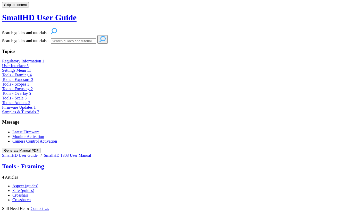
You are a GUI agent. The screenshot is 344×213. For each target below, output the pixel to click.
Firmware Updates (19, 107)
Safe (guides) (23, 190)
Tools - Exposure (17, 79)
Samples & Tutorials (20, 112)
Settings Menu (16, 70)
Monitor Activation (28, 136)
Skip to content (15, 5)
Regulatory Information (23, 61)
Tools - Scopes (15, 84)
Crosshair (20, 195)
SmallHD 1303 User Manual (67, 155)
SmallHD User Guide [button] (39, 17)
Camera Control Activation (34, 141)
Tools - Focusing (17, 89)
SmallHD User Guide (20, 155)
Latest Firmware (25, 132)
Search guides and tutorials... (26, 41)
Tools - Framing (17, 75)
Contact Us (40, 208)
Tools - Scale (14, 98)
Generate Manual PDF (21, 150)
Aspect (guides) (25, 186)
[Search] (73, 41)
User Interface (15, 65)
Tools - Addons (16, 102)
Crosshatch (21, 200)
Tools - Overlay (16, 93)
